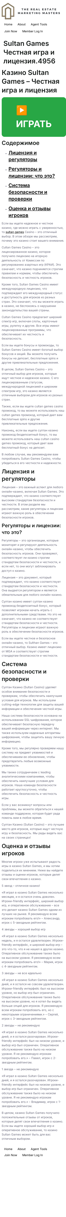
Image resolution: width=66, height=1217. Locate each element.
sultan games (15, 232)
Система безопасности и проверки (28, 192)
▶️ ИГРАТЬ (34, 117)
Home (8, 24)
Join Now (10, 31)
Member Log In (32, 31)
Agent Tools (39, 24)
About (22, 24)
